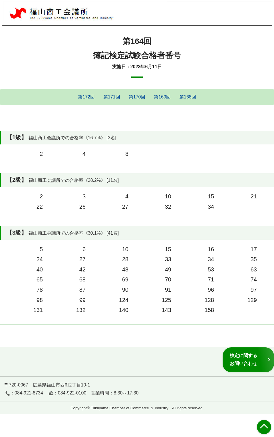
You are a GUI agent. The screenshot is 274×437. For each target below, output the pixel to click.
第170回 (137, 96)
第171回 (111, 96)
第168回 (187, 96)
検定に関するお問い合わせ (243, 359)
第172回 (86, 96)
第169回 (162, 96)
